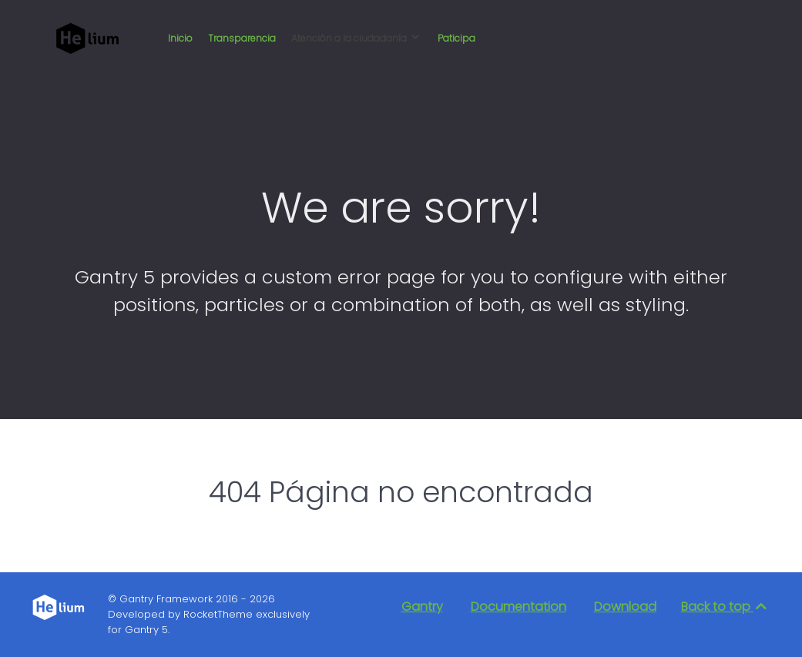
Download (625, 606)
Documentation (518, 606)
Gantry (422, 606)
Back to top (725, 606)
